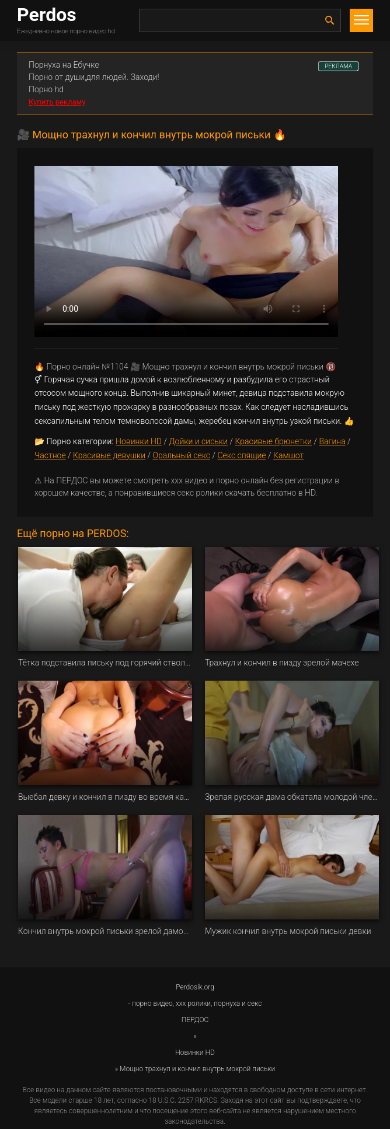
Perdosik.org (195, 987)
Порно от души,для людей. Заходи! (94, 77)
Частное (50, 455)
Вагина (332, 441)
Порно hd (46, 89)
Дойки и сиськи (198, 441)
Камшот (288, 455)
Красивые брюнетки (273, 441)
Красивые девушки (109, 455)
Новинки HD (139, 441)
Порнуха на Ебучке (64, 64)
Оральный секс (181, 455)
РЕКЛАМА (338, 66)
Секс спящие (241, 455)
